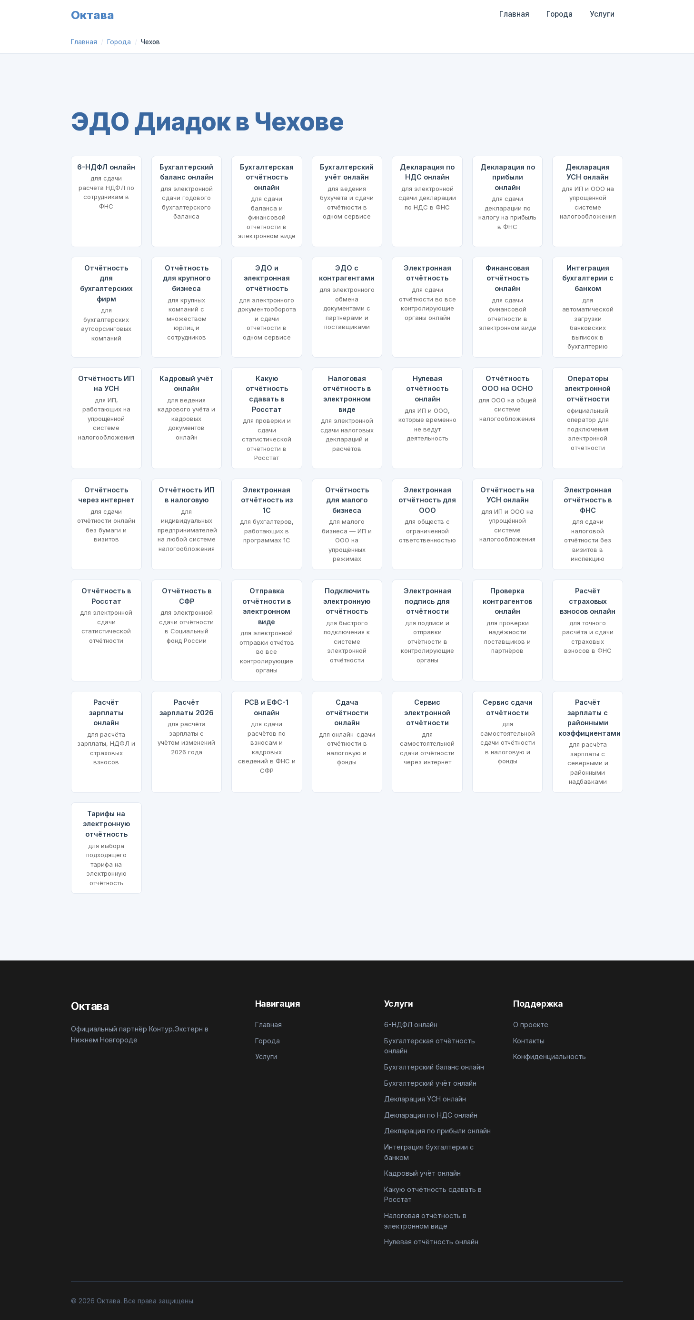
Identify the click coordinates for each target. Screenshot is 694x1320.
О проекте (530, 1024)
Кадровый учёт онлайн (422, 1173)
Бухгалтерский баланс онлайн (434, 1067)
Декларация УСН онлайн (425, 1099)
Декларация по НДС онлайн (430, 1115)
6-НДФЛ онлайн (410, 1024)
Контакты (529, 1041)
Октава (92, 15)
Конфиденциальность (549, 1056)
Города (559, 14)
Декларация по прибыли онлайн (437, 1131)
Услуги (602, 14)
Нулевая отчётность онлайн (431, 1242)
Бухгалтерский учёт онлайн (430, 1083)
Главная (514, 14)
